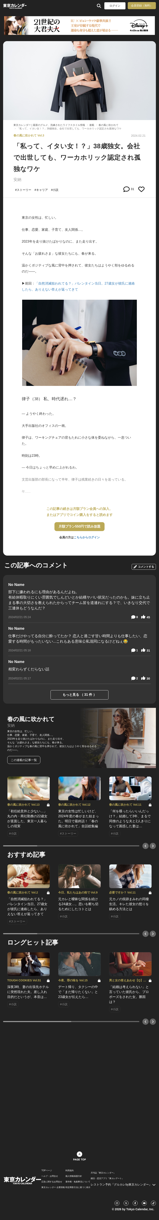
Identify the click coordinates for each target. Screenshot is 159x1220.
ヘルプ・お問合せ (49, 1176)
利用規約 (69, 1171)
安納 (17, 179)
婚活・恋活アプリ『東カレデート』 (107, 1178)
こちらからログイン (87, 537)
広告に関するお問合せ (51, 1182)
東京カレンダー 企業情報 (53, 1187)
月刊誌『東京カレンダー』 (103, 1173)
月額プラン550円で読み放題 (80, 526)
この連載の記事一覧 (24, 760)
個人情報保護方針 (73, 1176)
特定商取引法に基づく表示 (77, 1187)
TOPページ (46, 1171)
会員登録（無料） (142, 5)
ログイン (115, 5)
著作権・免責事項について (77, 1182)
